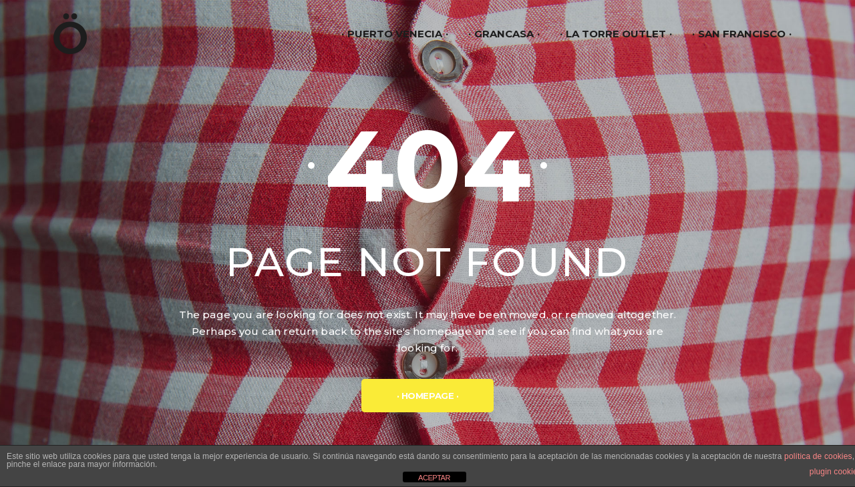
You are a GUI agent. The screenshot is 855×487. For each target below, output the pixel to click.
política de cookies (818, 456)
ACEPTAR (434, 478)
